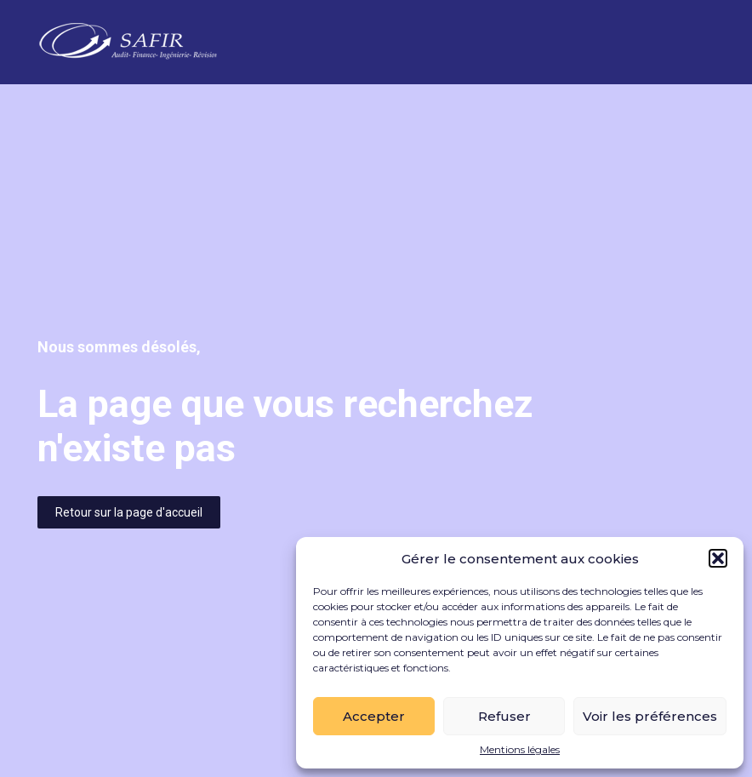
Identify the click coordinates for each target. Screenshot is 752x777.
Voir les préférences (650, 716)
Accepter (374, 716)
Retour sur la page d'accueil (128, 512)
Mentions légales (520, 750)
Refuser (504, 716)
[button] (717, 558)
